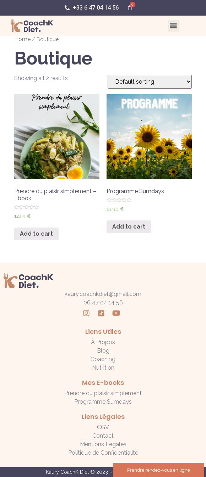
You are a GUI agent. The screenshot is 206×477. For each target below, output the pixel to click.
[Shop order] (150, 82)
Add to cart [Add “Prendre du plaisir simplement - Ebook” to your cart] (36, 233)
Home (22, 39)
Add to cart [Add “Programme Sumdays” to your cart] (128, 226)
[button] (173, 26)
